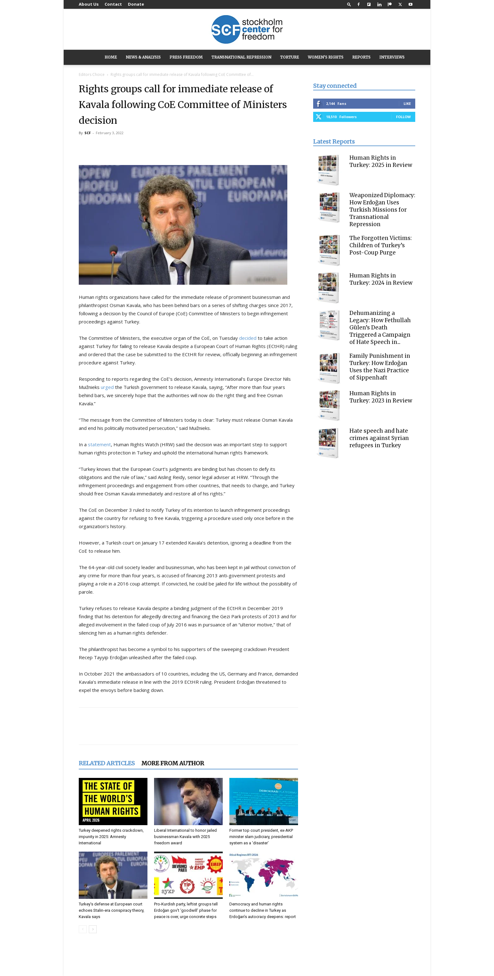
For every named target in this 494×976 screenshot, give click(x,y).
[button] (349, 4)
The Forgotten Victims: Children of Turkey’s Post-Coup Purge (380, 245)
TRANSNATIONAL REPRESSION (241, 57)
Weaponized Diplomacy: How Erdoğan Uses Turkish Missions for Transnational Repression (382, 210)
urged (107, 387)
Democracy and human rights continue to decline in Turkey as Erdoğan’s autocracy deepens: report (262, 910)
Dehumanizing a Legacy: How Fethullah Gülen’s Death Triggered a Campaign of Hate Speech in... (380, 327)
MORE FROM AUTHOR (172, 763)
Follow (403, 116)
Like (407, 103)
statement (99, 444)
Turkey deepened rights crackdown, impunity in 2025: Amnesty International (111, 836)
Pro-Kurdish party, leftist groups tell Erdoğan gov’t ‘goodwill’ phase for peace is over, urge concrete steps (186, 910)
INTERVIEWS (392, 57)
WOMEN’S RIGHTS (325, 57)
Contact (113, 4)
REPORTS (361, 57)
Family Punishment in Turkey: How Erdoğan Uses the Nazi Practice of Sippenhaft (379, 366)
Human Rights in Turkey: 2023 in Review (380, 397)
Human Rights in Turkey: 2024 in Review (380, 279)
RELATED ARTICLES (107, 763)
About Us (89, 4)
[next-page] (93, 929)
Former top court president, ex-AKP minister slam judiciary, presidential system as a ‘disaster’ (261, 836)
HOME (111, 57)
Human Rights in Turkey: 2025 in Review (380, 161)
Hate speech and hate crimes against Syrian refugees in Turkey (379, 438)
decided (247, 338)
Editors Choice (92, 74)
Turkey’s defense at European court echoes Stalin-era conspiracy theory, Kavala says (111, 910)
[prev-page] (83, 929)
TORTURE (289, 57)
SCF (87, 132)
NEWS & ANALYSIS (143, 57)
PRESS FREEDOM (186, 57)
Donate (136, 4)
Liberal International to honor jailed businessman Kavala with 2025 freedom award (185, 836)
